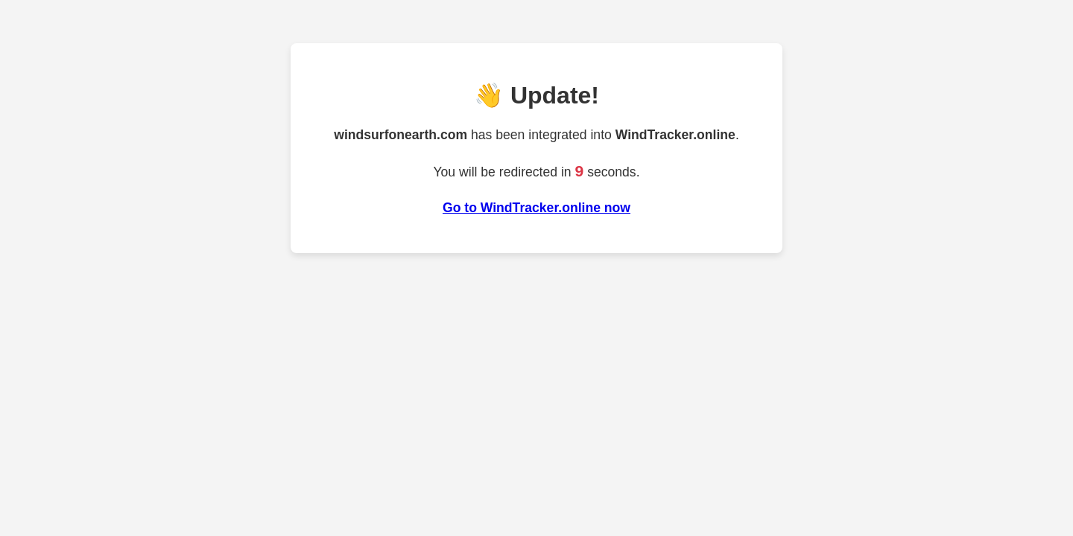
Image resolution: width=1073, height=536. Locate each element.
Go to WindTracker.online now (536, 207)
